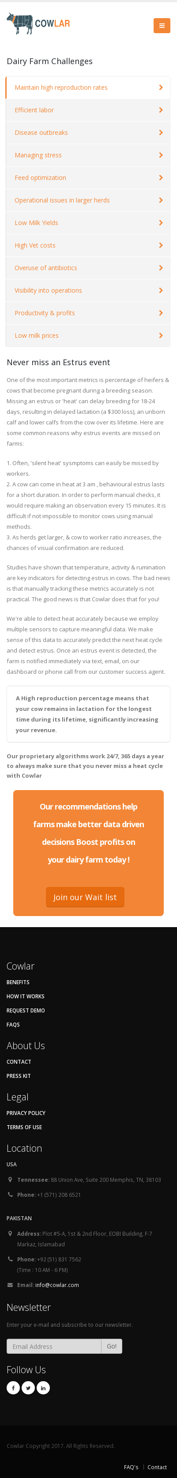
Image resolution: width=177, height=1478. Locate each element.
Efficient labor (34, 110)
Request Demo (26, 1010)
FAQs (13, 1024)
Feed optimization (40, 177)
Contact (19, 1061)
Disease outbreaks (41, 132)
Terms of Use (24, 1126)
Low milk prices (37, 335)
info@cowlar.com (57, 1284)
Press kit (19, 1075)
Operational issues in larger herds (62, 200)
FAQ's (131, 1466)
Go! (112, 1346)
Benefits (18, 981)
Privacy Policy (26, 1112)
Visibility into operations (48, 290)
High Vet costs (35, 245)
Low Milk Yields (36, 222)
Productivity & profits (45, 313)
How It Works (26, 996)
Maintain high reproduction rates (61, 87)
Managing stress (38, 155)
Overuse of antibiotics (46, 268)
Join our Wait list (85, 897)
